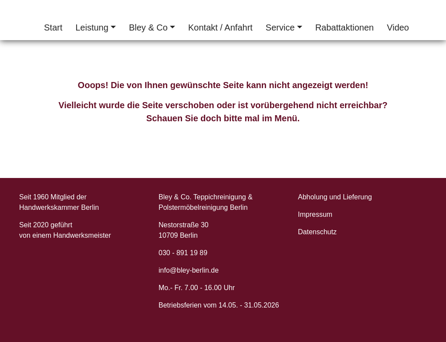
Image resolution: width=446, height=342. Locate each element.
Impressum (315, 214)
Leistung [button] (91, 27)
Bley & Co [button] (148, 27)
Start (53, 27)
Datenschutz (317, 232)
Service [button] (280, 27)
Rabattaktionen (344, 27)
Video (398, 27)
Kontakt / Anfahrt (220, 27)
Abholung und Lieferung (335, 197)
